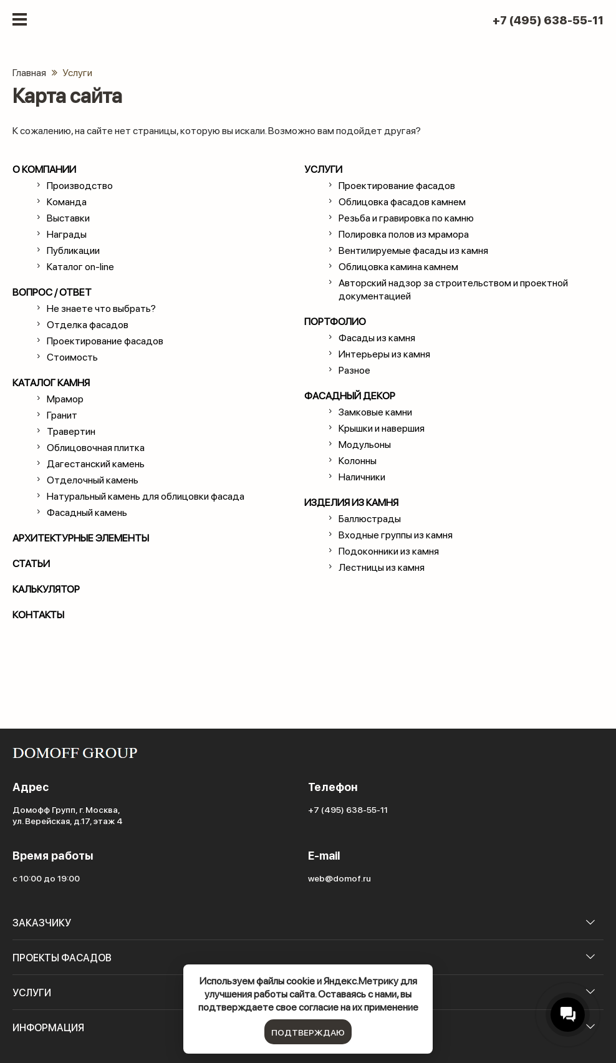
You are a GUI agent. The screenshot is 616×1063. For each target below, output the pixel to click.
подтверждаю (308, 1031)
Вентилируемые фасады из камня (413, 249)
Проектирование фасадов (105, 340)
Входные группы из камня (396, 534)
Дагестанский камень (96, 463)
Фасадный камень (87, 511)
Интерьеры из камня (384, 353)
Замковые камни (375, 411)
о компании (44, 168)
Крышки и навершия (382, 427)
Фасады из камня (377, 337)
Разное (354, 369)
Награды (67, 233)
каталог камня (51, 382)
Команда (67, 201)
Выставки (68, 217)
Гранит (62, 414)
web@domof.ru (339, 877)
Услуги (323, 168)
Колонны (358, 460)
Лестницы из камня (382, 566)
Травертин (71, 430)
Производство (80, 185)
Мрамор (65, 398)
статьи (31, 563)
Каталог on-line (80, 266)
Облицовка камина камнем (398, 266)
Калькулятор (46, 588)
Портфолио (335, 321)
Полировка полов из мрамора (404, 233)
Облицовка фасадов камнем (402, 201)
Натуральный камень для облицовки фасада (145, 495)
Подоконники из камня (389, 550)
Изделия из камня (351, 501)
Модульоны (365, 443)
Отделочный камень (92, 479)
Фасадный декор (349, 395)
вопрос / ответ (52, 291)
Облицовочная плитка (96, 447)
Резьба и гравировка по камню (406, 217)
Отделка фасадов (87, 324)
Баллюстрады (370, 518)
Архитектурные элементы (80, 537)
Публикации (73, 249)
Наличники (362, 476)
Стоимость (72, 356)
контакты (38, 614)
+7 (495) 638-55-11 (548, 19)
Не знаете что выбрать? (101, 307)
